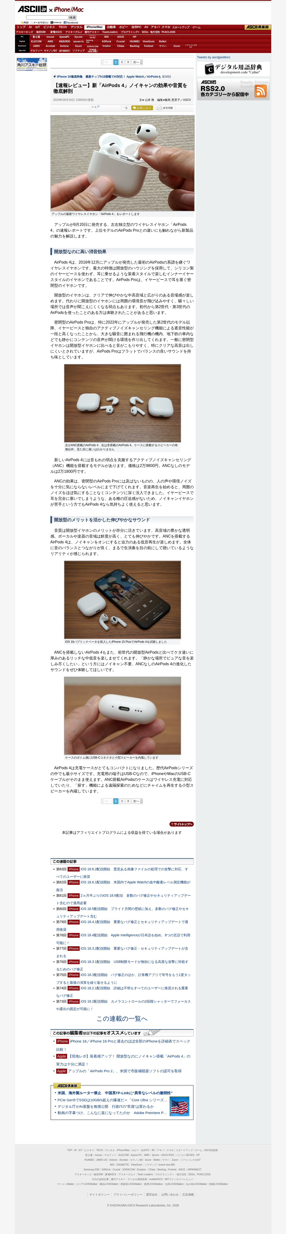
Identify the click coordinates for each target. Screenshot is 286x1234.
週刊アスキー (92, 32)
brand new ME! (167, 1164)
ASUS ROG (64, 41)
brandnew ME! (93, 51)
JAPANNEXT (64, 50)
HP (134, 37)
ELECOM (36, 41)
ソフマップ (78, 50)
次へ (136, 62)
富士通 (36, 37)
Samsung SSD (92, 1169)
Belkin (162, 41)
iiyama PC (136, 1155)
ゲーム (197, 27)
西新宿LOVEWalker (131, 1184)
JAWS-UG (101, 1160)
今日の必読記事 (100, 1179)
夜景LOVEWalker (153, 1184)
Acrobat (50, 46)
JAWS (36, 46)
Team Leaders (145, 1174)
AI (30, 27)
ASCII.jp (32, 9)
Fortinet (148, 46)
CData (120, 46)
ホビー (123, 27)
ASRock (106, 41)
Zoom (176, 46)
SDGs (145, 32)
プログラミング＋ (164, 1174)
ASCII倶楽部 (258, 27)
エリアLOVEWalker (86, 1184)
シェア (96, 106)
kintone (64, 46)
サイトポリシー (99, 1194)
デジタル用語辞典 (137, 1179)
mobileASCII (156, 1179)
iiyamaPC (64, 37)
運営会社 (152, 1194)
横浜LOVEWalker (109, 1184)
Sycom (79, 37)
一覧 (125, 107)
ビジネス (49, 27)
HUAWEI (134, 41)
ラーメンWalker (65, 1184)
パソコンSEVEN (92, 36)
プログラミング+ (130, 32)
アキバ (155, 27)
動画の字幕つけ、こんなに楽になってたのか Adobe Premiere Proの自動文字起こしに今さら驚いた (139, 1113)
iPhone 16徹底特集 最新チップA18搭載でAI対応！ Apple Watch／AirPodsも (109, 76)
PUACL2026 (168, 32)
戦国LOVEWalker (218, 1184)
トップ (21, 27)
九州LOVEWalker (174, 1184)
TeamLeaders (110, 32)
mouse (50, 37)
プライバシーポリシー (127, 1194)
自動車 (111, 27)
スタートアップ (180, 27)
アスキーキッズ (24, 32)
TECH (63, 27)
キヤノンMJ (50, 50)
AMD (50, 41)
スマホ (166, 27)
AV (146, 27)
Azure (78, 46)
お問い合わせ (170, 1194)
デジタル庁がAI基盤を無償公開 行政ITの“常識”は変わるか (106, 1106)
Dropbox (106, 46)
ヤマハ (162, 46)
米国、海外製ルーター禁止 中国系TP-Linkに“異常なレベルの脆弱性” (115, 1093)
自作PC (136, 27)
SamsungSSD (89, 41)
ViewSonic (149, 41)
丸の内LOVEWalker (196, 1184)
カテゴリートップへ (179, 824)
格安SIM (41, 32)
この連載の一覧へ (122, 1018)
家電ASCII (56, 32)
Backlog (134, 46)
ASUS (120, 37)
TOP (69, 1150)
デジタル (76, 27)
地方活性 (155, 32)
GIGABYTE (78, 41)
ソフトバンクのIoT (191, 46)
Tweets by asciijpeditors (213, 57)
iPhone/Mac (66, 9)
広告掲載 (188, 1194)
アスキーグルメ (73, 32)
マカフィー (36, 50)
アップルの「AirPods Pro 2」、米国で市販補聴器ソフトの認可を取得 (125, 1071)
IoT (38, 27)
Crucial (120, 41)
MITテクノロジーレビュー (179, 1179)
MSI (106, 37)
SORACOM (128, 1169)
